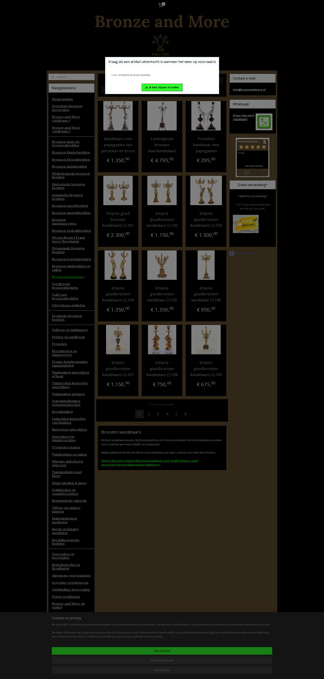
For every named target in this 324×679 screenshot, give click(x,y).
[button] (162, 87)
